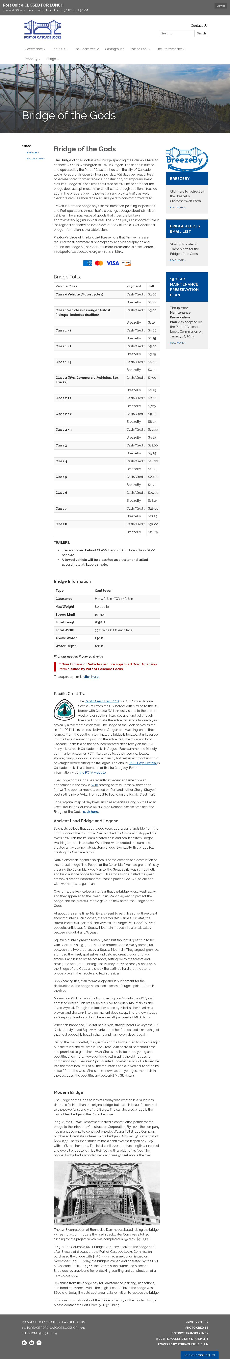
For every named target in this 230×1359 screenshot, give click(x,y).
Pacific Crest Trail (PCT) (102, 701)
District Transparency (189, 1333)
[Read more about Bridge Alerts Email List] (187, 242)
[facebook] (39, 1344)
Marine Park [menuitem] (138, 49)
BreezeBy (33, 152)
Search (201, 33)
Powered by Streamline (177, 1344)
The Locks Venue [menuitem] (86, 49)
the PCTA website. (92, 772)
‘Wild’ (94, 785)
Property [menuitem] (31, 59)
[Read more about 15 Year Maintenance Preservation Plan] (187, 310)
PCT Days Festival (143, 763)
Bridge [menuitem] (51, 59)
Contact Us (199, 26)
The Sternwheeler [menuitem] (169, 49)
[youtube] (31, 1344)
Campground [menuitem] (114, 49)
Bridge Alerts (36, 158)
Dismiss (221, 5)
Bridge (26, 146)
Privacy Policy (197, 1322)
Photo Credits (196, 1327)
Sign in (203, 1344)
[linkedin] (24, 1344)
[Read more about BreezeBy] (187, 180)
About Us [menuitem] (58, 49)
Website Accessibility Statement (182, 1338)
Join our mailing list (199, 1355)
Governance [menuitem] (34, 49)
